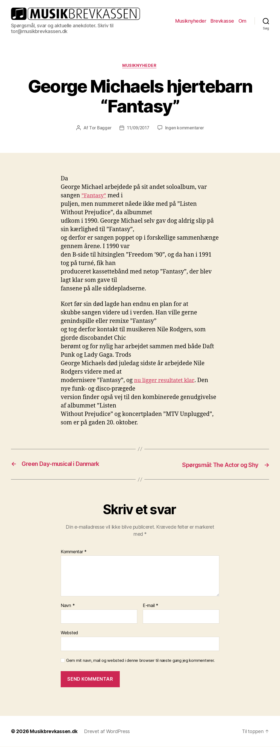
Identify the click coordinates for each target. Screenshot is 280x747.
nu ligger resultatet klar (165, 381)
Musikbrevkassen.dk (54, 731)
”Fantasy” (94, 196)
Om (242, 21)
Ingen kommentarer (185, 128)
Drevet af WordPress (108, 731)
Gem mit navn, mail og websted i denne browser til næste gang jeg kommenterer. (140, 660)
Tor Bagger (99, 128)
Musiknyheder (190, 21)
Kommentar (74, 552)
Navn (68, 605)
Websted (69, 633)
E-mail (150, 605)
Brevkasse (222, 21)
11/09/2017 (138, 128)
